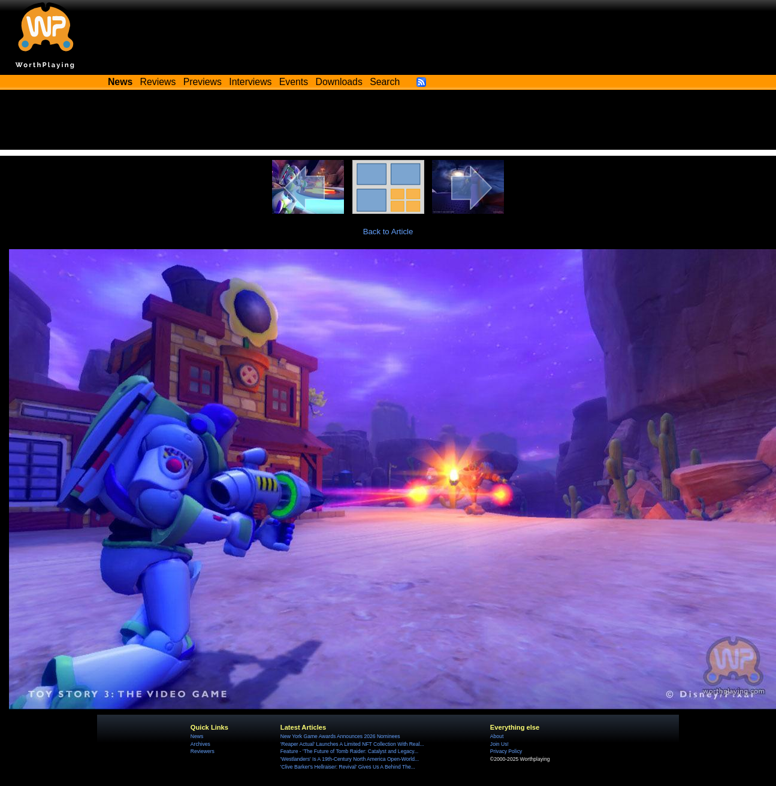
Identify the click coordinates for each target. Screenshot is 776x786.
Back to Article (388, 231)
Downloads (339, 82)
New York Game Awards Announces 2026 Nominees (340, 736)
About (496, 736)
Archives (200, 744)
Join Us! (499, 744)
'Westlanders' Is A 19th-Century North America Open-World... (349, 759)
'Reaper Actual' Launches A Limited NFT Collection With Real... (352, 744)
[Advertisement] (388, 123)
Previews (202, 82)
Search (385, 82)
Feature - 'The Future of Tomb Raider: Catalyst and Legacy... (349, 751)
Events (293, 82)
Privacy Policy (506, 751)
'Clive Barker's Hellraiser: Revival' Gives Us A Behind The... (347, 767)
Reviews (158, 82)
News (197, 736)
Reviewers (203, 751)
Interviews (250, 82)
